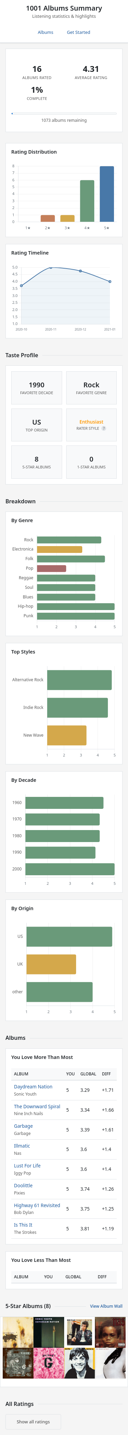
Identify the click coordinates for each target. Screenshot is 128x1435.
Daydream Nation (33, 1086)
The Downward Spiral (37, 1106)
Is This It (23, 1224)
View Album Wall (106, 1306)
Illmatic (22, 1145)
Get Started (78, 32)
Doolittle (23, 1185)
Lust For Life (27, 1165)
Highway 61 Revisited (37, 1205)
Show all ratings (33, 1422)
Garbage (23, 1126)
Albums (45, 32)
